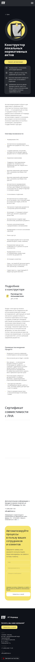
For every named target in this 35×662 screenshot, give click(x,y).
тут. (18, 519)
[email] (18, 568)
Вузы (8, 14)
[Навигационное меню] (32, 3)
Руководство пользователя (17, 295)
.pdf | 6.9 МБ (14, 298)
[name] (18, 562)
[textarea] (18, 578)
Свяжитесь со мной (18, 594)
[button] (15, 62)
